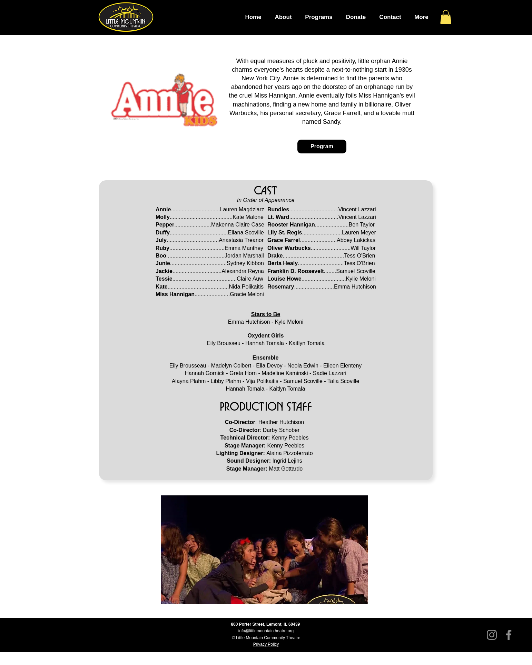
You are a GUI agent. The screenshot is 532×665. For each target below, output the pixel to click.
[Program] (321, 146)
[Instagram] (492, 635)
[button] (446, 17)
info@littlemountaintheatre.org (266, 630)
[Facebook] (508, 635)
